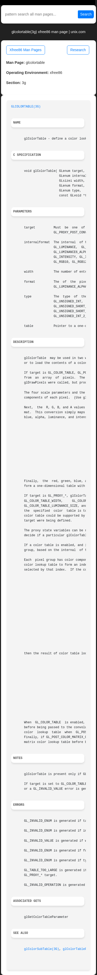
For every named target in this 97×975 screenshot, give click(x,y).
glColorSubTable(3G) (41, 949)
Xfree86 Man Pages (26, 50)
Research (78, 50)
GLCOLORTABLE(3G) (26, 107)
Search (86, 14)
